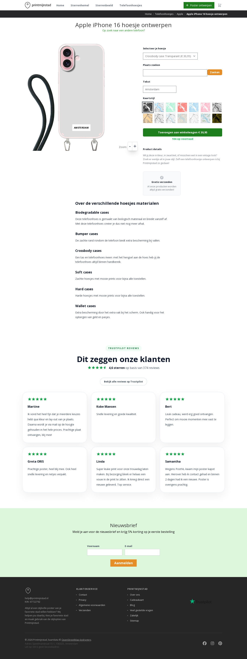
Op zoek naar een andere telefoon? (123, 30)
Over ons (135, 594)
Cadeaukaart (137, 600)
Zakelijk (134, 615)
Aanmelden (123, 563)
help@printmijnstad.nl (36, 598)
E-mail (128, 546)
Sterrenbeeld (104, 5)
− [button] (57, 47)
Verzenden (85, 610)
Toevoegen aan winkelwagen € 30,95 (182, 132)
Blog (132, 605)
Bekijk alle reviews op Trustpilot (123, 381)
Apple (180, 14)
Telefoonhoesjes (130, 5)
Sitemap (134, 620)
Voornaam (93, 546)
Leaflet (106, 141)
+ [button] (57, 43)
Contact (83, 594)
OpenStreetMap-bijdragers (76, 639)
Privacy (82, 600)
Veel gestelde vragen (141, 610)
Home (60, 5)
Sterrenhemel (80, 5)
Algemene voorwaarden (92, 605)
